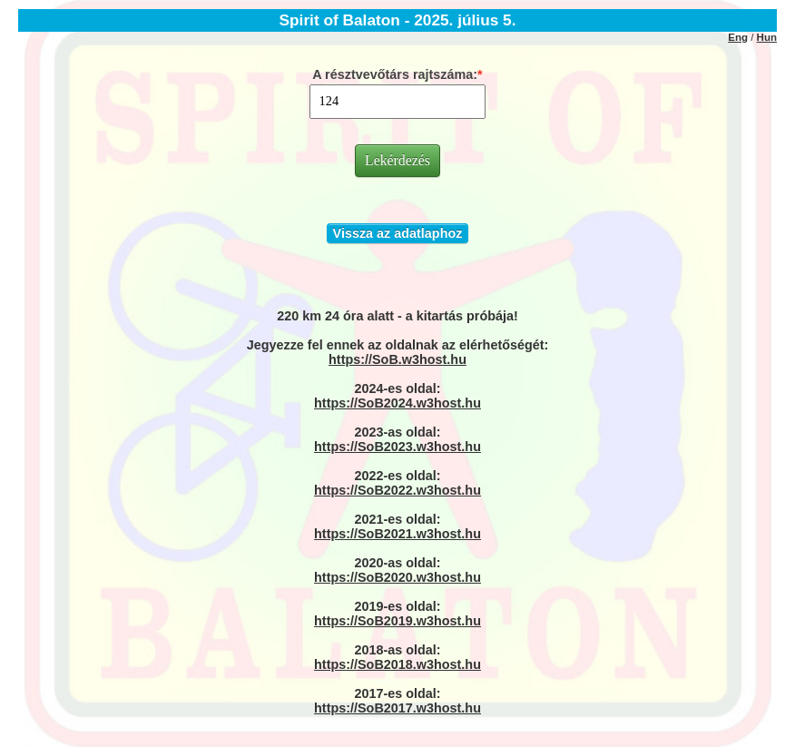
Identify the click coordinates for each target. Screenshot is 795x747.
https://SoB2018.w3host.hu (397, 664)
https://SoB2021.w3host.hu (397, 533)
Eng (738, 37)
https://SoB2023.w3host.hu (397, 446)
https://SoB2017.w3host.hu (397, 708)
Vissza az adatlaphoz (398, 233)
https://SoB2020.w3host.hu (397, 577)
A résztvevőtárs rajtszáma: (394, 74)
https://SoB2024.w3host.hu (397, 403)
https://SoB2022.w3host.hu (397, 490)
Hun (767, 37)
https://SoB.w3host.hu (397, 359)
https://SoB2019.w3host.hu (397, 621)
